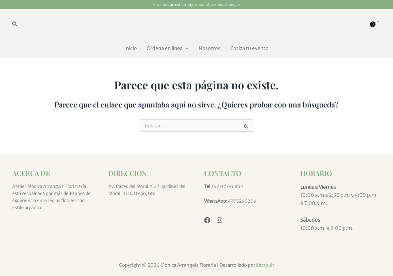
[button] (15, 24)
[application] (186, 48)
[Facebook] (207, 220)
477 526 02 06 (243, 201)
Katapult (265, 265)
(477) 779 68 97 (229, 186)
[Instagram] (219, 220)
